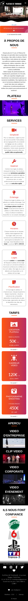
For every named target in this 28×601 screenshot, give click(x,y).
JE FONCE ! (14, 590)
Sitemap (21, 594)
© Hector (14, 598)
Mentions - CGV (9, 594)
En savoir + (14, 349)
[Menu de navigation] (25, 3)
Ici (7, 34)
